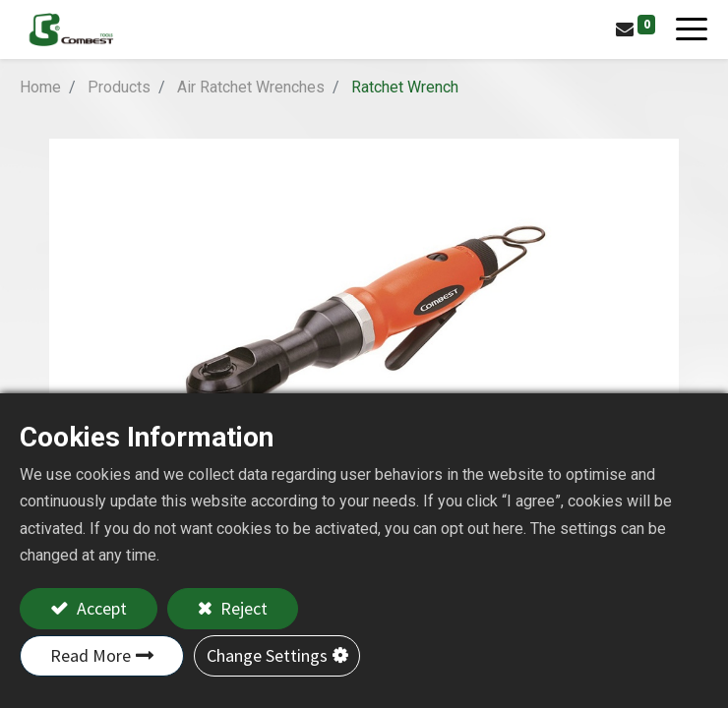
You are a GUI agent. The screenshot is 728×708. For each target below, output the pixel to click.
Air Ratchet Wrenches (251, 87)
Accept (100, 608)
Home (40, 87)
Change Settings (267, 655)
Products (119, 87)
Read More (90, 655)
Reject (242, 608)
